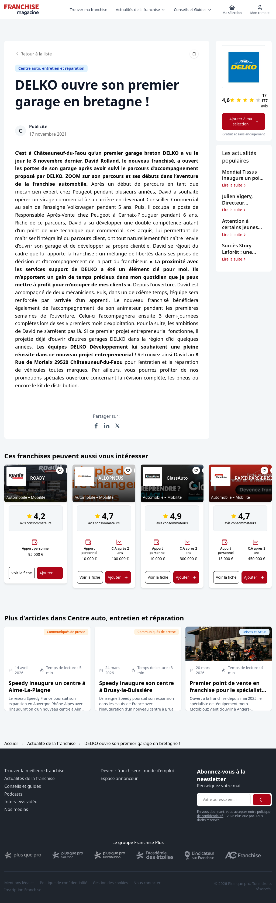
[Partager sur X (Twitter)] (117, 425)
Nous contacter (146, 882)
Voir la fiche (21, 572)
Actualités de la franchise (29, 778)
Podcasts (13, 794)
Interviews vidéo (20, 801)
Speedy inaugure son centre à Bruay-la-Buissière (136, 686)
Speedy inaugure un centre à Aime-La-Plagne (47, 686)
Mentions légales (19, 882)
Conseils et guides (22, 786)
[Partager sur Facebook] (96, 425)
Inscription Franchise (22, 889)
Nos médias (16, 809)
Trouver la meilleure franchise (34, 771)
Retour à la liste (33, 54)
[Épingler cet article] (194, 54)
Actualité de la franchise (51, 743)
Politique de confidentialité (63, 882)
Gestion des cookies (110, 882)
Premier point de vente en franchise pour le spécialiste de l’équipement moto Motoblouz (227, 693)
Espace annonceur (119, 778)
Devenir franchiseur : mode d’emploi (137, 771)
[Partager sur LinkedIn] (106, 425)
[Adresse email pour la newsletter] (224, 799)
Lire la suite (234, 185)
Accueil (11, 743)
